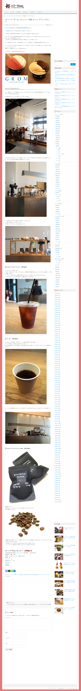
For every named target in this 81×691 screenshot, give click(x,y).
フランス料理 (57, 190)
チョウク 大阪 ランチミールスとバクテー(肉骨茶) (17, 604)
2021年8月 (57, 406)
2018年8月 (57, 482)
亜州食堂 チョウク (10, 30)
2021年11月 (57, 399)
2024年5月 (57, 335)
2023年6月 (57, 359)
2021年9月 (57, 403)
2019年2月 (57, 469)
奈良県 (56, 141)
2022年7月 (57, 382)
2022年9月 (57, 378)
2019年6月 (57, 461)
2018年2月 (57, 495)
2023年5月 (57, 361)
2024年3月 (57, 340)
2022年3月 (57, 391)
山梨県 (56, 133)
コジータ (10, 24)
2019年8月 (57, 457)
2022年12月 (57, 372)
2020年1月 (57, 446)
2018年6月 (57, 486)
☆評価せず (21, 574)
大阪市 (25, 574)
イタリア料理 (57, 203)
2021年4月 (57, 414)
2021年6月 (57, 410)
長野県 (56, 175)
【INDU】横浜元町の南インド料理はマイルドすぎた (65, 78)
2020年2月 (57, 444)
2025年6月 (57, 312)
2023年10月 (57, 350)
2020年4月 (57, 440)
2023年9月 (57, 352)
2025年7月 (57, 310)
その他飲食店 (57, 248)
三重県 (56, 120)
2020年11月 (57, 425)
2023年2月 (57, 367)
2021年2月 (57, 418)
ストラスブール (59, 153)
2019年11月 (57, 450)
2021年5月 (57, 412)
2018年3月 (57, 493)
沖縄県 (56, 145)
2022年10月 (57, 376)
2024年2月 (57, 342)
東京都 (56, 124)
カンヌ (57, 158)
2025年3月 (57, 316)
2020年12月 (57, 423)
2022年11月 (57, 374)
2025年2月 (57, 318)
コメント (7, 617)
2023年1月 (57, 369)
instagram (7, 565)
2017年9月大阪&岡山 (34, 574)
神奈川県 (57, 126)
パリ (57, 149)
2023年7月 (57, 357)
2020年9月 (57, 429)
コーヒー (9, 15)
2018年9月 (57, 480)
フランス (57, 188)
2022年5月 (57, 386)
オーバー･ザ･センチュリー (44, 574)
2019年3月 (57, 467)
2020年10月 (57, 427)
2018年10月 (57, 478)
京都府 (56, 137)
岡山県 (56, 143)
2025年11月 (57, 301)
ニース (57, 156)
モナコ (56, 264)
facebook (7, 563)
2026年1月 (57, 297)
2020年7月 (57, 433)
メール (7, 637)
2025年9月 (57, 306)
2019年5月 (57, 463)
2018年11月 (57, 476)
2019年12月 (57, 448)
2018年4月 (57, 491)
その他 (56, 286)
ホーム (5, 15)
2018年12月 (57, 474)
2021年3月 (57, 416)
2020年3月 (57, 442)
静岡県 (56, 128)
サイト (6, 643)
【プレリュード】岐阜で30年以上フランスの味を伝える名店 (69, 538)
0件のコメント (49, 24)
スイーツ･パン (57, 114)
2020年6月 (57, 435)
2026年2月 (57, 295)
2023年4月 (57, 363)
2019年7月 (57, 459)
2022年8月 (57, 380)
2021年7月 (57, 408)
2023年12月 (57, 346)
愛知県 (56, 116)
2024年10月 (57, 325)
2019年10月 (57, 452)
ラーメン (56, 244)
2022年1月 (57, 395)
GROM (28, 574)
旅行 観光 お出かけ (58, 258)
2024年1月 (57, 344)
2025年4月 (57, 314)
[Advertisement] (28, 590)
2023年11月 (57, 348)
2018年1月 (57, 497)
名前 (6, 632)
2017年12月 (57, 499)
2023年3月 (57, 365)
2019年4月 (57, 465)
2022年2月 (57, 393)
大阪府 (15, 574)
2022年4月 (57, 389)
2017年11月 (57, 501)
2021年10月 (57, 401)
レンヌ (57, 160)
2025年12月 (57, 299)
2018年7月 (57, 484)
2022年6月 (57, 384)
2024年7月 (57, 331)
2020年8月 (57, 431)
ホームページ (8, 562)
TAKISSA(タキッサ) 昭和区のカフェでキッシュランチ (65, 92)
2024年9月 (57, 327)
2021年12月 (57, 397)
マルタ (56, 254)
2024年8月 (57, 329)
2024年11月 (57, 323)
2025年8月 (57, 308)
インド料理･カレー (58, 216)
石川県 (56, 135)
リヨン (57, 151)
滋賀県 (56, 122)
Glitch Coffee (7, 576)
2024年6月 (57, 333)
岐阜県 (56, 118)
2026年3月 (57, 293)
